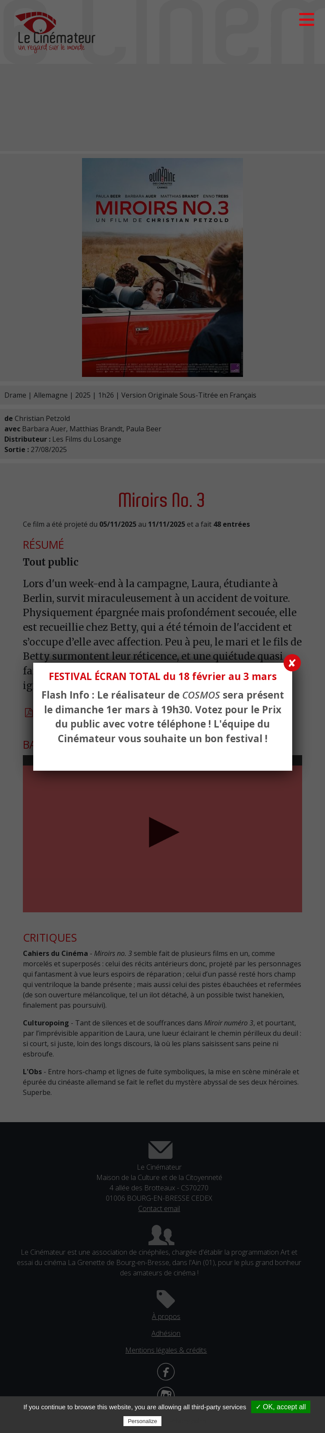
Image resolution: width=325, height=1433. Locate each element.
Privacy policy (188, 1420)
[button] (306, 19)
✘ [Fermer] (292, 662)
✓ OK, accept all (281, 1407)
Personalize (142, 1421)
